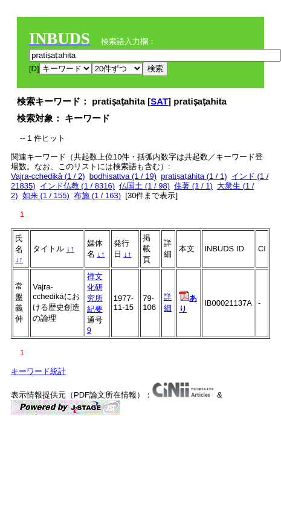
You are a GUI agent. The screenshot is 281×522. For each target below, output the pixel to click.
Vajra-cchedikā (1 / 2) (48, 176)
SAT (159, 101)
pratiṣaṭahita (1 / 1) (194, 176)
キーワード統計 (38, 371)
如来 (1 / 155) (45, 195)
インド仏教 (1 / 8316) (77, 185)
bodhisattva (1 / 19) (123, 176)
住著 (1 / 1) (193, 185)
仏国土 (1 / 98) (144, 185)
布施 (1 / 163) (97, 195)
